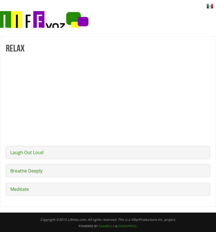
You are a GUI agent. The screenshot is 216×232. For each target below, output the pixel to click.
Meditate (19, 189)
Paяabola (106, 226)
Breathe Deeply (26, 171)
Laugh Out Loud (27, 152)
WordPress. (127, 226)
